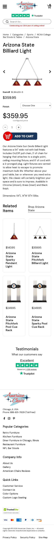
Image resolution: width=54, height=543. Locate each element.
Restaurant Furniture (14, 444)
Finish (6, 106)
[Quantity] (12, 127)
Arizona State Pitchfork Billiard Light (40, 258)
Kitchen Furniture (12, 436)
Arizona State (32, 37)
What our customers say (27, 354)
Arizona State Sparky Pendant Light (11, 259)
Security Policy (27, 537)
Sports (30, 34)
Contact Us (9, 490)
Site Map (43, 537)
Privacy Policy (10, 537)
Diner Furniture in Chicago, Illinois (21, 440)
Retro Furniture (11, 433)
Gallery (7, 467)
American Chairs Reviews (16, 471)
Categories (17, 34)
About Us (8, 463)
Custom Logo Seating (14, 497)
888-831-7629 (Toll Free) (22, 412)
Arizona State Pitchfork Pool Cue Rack (12, 323)
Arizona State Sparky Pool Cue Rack (39, 321)
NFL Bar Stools (11, 448)
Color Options (10, 494)
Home (6, 34)
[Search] (29, 21)
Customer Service (13, 486)
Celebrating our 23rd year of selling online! (27, 26)
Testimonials (27, 349)
